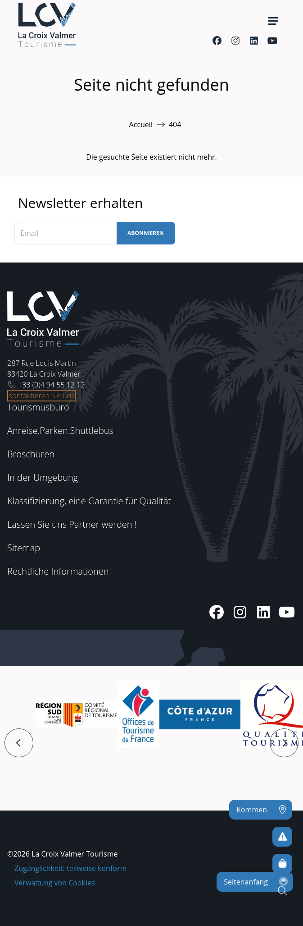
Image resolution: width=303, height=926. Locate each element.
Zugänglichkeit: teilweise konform (70, 868)
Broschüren (30, 454)
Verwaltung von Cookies (54, 883)
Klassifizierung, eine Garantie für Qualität (89, 501)
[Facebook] (217, 40)
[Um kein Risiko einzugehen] (282, 837)
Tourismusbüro (38, 407)
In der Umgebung (42, 477)
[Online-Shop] (282, 864)
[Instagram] (235, 40)
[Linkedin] (253, 40)
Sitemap (23, 548)
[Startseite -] (47, 25)
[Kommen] (260, 810)
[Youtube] (272, 40)
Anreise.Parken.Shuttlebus (60, 430)
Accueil (141, 124)
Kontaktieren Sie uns (41, 396)
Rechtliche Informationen (58, 571)
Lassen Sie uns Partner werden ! (72, 524)
